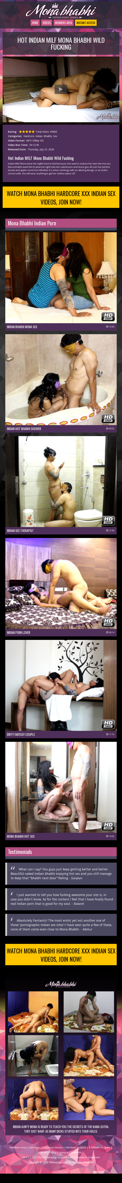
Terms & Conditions (70, 1161)
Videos (41, 27)
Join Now (34, 1156)
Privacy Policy (48, 1161)
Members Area (61, 27)
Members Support (75, 1156)
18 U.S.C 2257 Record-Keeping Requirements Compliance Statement (61, 1166)
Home (28, 27)
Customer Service (52, 1156)
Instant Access (87, 27)
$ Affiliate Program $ (100, 1156)
